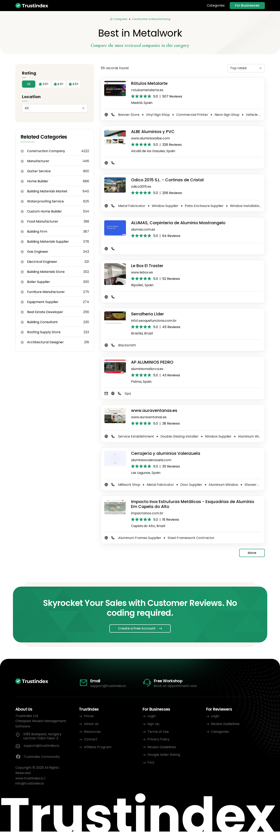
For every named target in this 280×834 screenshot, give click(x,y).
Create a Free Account (136, 628)
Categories (216, 5)
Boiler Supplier (38, 282)
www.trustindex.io (29, 778)
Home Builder (37, 181)
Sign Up (153, 723)
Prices (89, 716)
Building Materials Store (46, 272)
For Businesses (247, 5)
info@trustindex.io (29, 783)
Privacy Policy (158, 739)
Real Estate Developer (45, 312)
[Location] (55, 108)
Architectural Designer (45, 342)
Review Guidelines (161, 747)
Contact (90, 739)
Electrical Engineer (42, 262)
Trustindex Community (37, 757)
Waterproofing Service (45, 201)
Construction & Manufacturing (151, 19)
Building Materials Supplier (48, 242)
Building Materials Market (47, 191)
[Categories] (118, 19)
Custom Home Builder (44, 211)
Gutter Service (39, 171)
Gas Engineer (37, 252)
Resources (92, 731)
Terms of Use (158, 731)
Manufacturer (38, 161)
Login (151, 716)
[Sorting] (246, 68)
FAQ (150, 762)
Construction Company (46, 151)
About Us (91, 723)
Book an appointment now (175, 686)
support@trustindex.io (108, 686)
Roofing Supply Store (44, 332)
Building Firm (37, 232)
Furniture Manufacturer (46, 292)
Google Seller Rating (163, 754)
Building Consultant (42, 322)
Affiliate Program (97, 747)
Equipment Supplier (42, 302)
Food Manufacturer (42, 221)
